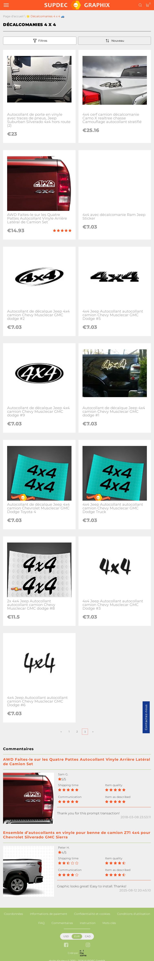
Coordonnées (13, 914)
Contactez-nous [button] (146, 717)
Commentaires (62, 923)
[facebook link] (66, 945)
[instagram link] (88, 945)
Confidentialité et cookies (92, 914)
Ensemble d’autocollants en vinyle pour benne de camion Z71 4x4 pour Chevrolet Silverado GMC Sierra (77, 834)
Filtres (39, 40)
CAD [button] (88, 936)
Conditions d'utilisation (133, 914)
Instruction (88, 923)
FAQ (41, 923)
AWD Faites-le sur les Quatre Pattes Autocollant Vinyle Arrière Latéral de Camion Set (76, 761)
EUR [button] (77, 936)
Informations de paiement (48, 914)
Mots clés (109, 923)
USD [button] (66, 936)
